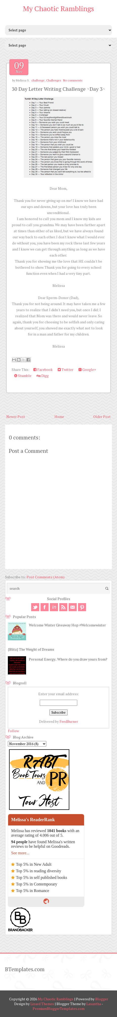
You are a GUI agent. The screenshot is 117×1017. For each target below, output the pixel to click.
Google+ (87, 369)
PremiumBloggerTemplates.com (59, 1008)
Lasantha (93, 1003)
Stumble (22, 375)
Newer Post (15, 416)
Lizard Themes (42, 1003)
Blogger (101, 999)
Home (59, 416)
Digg (42, 375)
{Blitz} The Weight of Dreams (31, 649)
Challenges (53, 80)
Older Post (102, 416)
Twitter (65, 369)
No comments (73, 80)
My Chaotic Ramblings (58, 8)
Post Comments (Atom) (46, 577)
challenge (38, 80)
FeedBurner (69, 721)
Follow (13, 730)
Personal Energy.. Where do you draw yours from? (68, 659)
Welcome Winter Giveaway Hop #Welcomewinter (67, 625)
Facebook (43, 369)
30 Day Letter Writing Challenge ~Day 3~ (58, 89)
